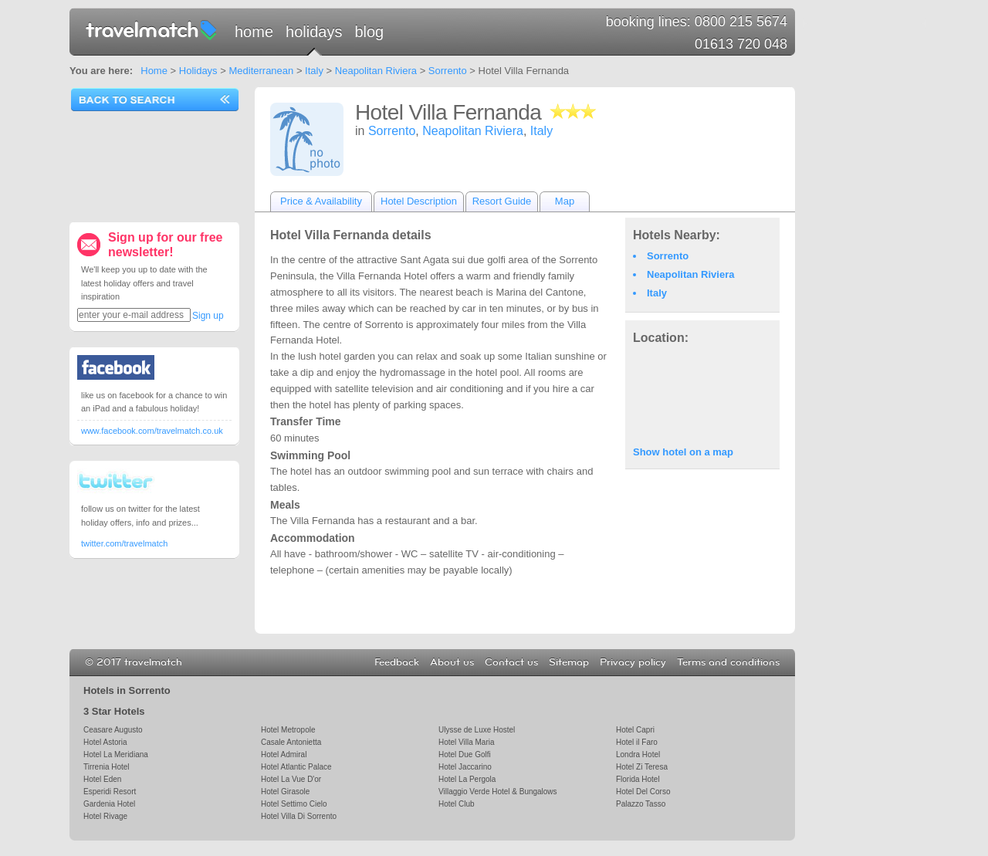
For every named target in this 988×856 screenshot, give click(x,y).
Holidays (314, 31)
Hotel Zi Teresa (642, 767)
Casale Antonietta (291, 742)
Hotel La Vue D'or (291, 779)
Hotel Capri (635, 730)
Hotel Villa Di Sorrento (299, 816)
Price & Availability (321, 201)
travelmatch (152, 29)
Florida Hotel (638, 779)
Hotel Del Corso (643, 791)
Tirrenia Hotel (106, 767)
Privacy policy (633, 662)
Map (564, 201)
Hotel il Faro (637, 742)
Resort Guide (502, 201)
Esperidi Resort (109, 791)
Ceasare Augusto (113, 730)
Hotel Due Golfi (464, 754)
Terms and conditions (728, 662)
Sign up (208, 315)
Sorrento (447, 70)
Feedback (396, 662)
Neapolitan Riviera (376, 70)
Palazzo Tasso (640, 804)
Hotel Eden (102, 779)
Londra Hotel (638, 754)
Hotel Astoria (105, 742)
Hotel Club (456, 804)
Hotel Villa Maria (466, 742)
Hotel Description (419, 201)
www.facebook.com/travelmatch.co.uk (152, 430)
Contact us (511, 662)
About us (452, 662)
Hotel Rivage (105, 816)
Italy (314, 70)
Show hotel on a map (683, 452)
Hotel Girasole (285, 791)
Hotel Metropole (288, 730)
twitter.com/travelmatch (124, 543)
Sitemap (569, 662)
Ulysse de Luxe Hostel (476, 730)
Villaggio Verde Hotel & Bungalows (497, 791)
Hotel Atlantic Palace (296, 767)
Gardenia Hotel (109, 804)
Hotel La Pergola (467, 779)
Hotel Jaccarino (465, 767)
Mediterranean (260, 70)
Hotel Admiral (283, 754)
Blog (369, 31)
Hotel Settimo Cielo (294, 804)
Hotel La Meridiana (115, 754)
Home (254, 31)
